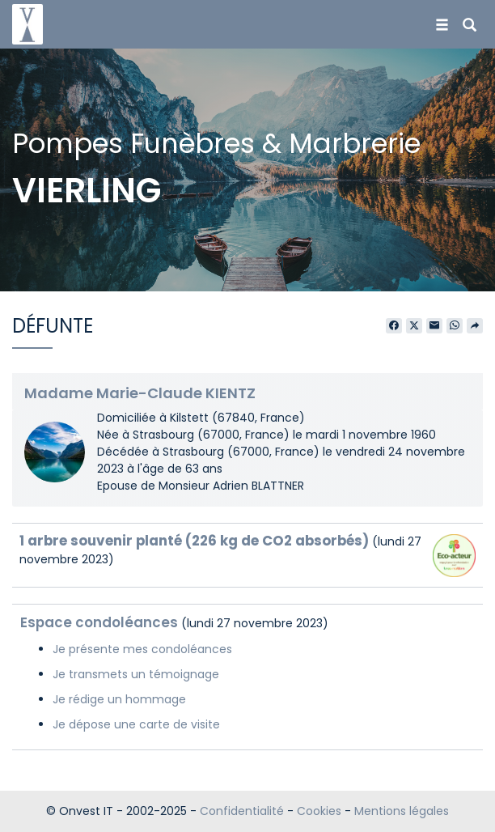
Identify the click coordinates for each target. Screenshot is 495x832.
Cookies (319, 811)
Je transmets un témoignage (136, 674)
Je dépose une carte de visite (136, 724)
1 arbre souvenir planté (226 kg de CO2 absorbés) (194, 540)
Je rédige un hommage (119, 699)
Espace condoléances (99, 622)
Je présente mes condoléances (142, 649)
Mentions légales (401, 811)
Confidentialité (242, 811)
